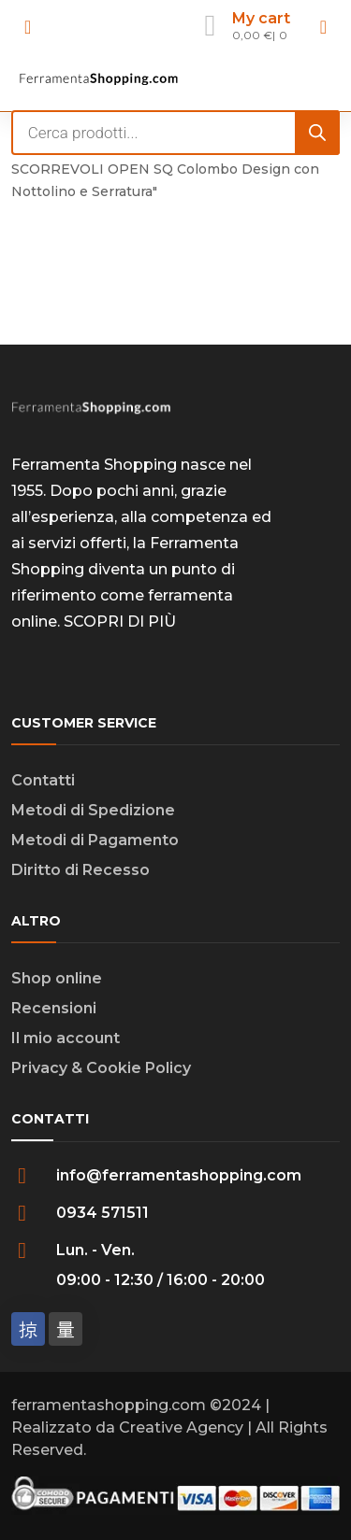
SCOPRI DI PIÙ (120, 621)
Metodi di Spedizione (93, 810)
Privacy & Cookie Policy (101, 1068)
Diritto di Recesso (80, 870)
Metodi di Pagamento (95, 840)
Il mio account (65, 1038)
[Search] (317, 132)
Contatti (43, 780)
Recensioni (53, 1008)
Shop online (56, 978)
